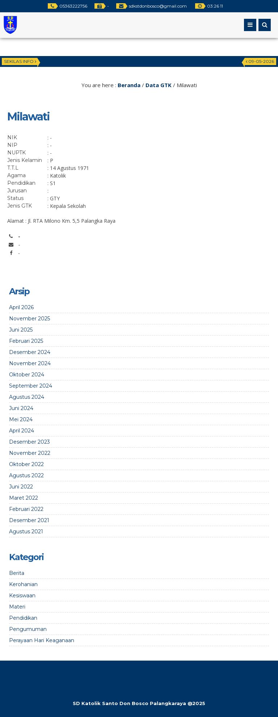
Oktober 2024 (26, 374)
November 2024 (30, 363)
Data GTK (159, 85)
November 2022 (29, 453)
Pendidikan (23, 618)
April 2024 (21, 430)
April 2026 (21, 307)
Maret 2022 (23, 498)
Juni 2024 (21, 408)
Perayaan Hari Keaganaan (41, 640)
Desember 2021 (29, 520)
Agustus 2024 (26, 397)
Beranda (129, 85)
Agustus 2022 (26, 475)
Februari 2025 (26, 341)
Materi (17, 606)
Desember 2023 (29, 442)
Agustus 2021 (26, 531)
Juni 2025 (21, 330)
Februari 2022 (26, 509)
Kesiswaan (22, 595)
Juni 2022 (21, 486)
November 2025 (29, 318)
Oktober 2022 (26, 464)
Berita (16, 573)
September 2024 (30, 386)
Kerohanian (23, 584)
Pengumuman (28, 629)
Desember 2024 (29, 352)
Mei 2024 (21, 419)
